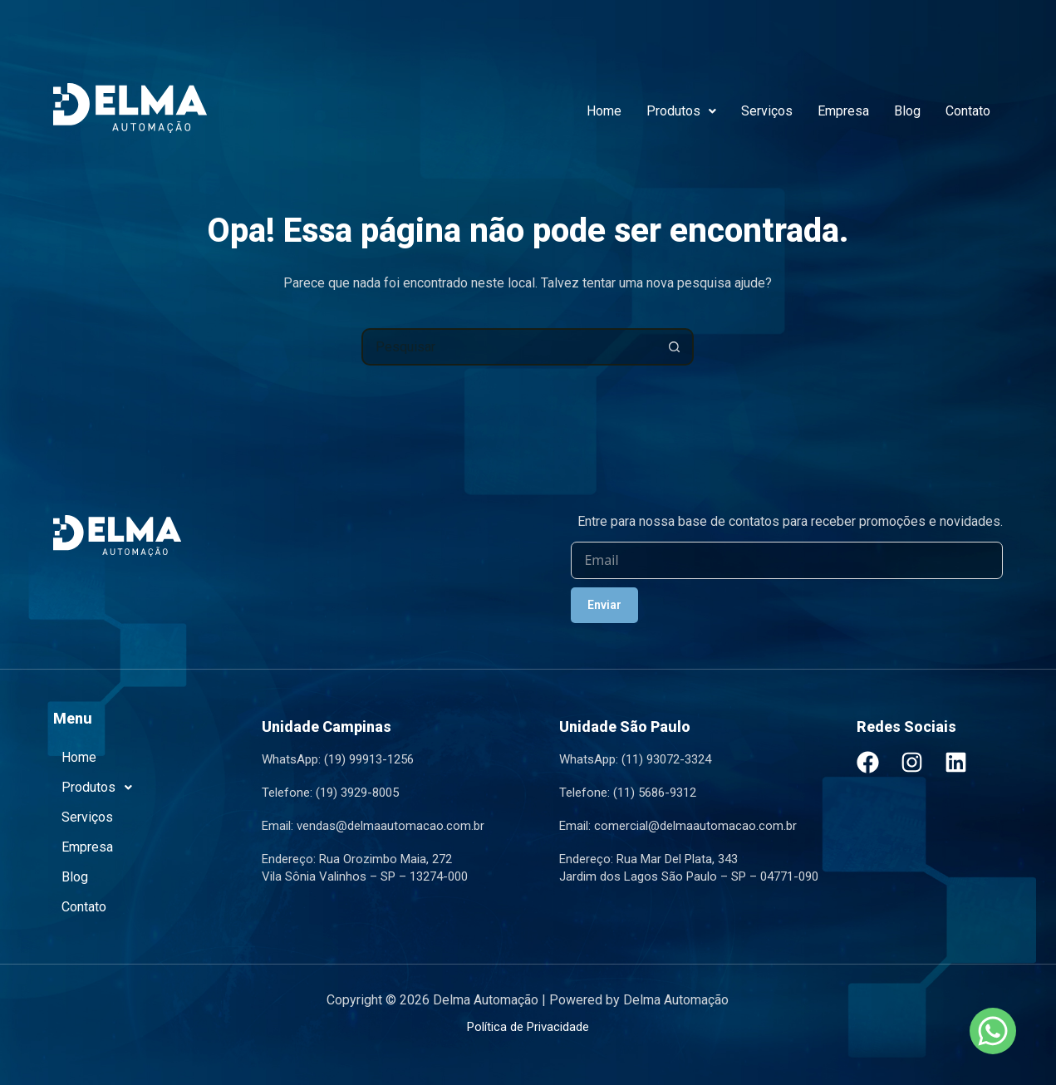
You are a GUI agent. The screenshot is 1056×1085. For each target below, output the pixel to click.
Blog (907, 111)
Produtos (681, 111)
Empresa (843, 111)
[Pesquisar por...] (508, 347)
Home (604, 111)
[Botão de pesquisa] (675, 347)
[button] (681, 111)
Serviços (767, 111)
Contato (967, 111)
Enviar (604, 604)
